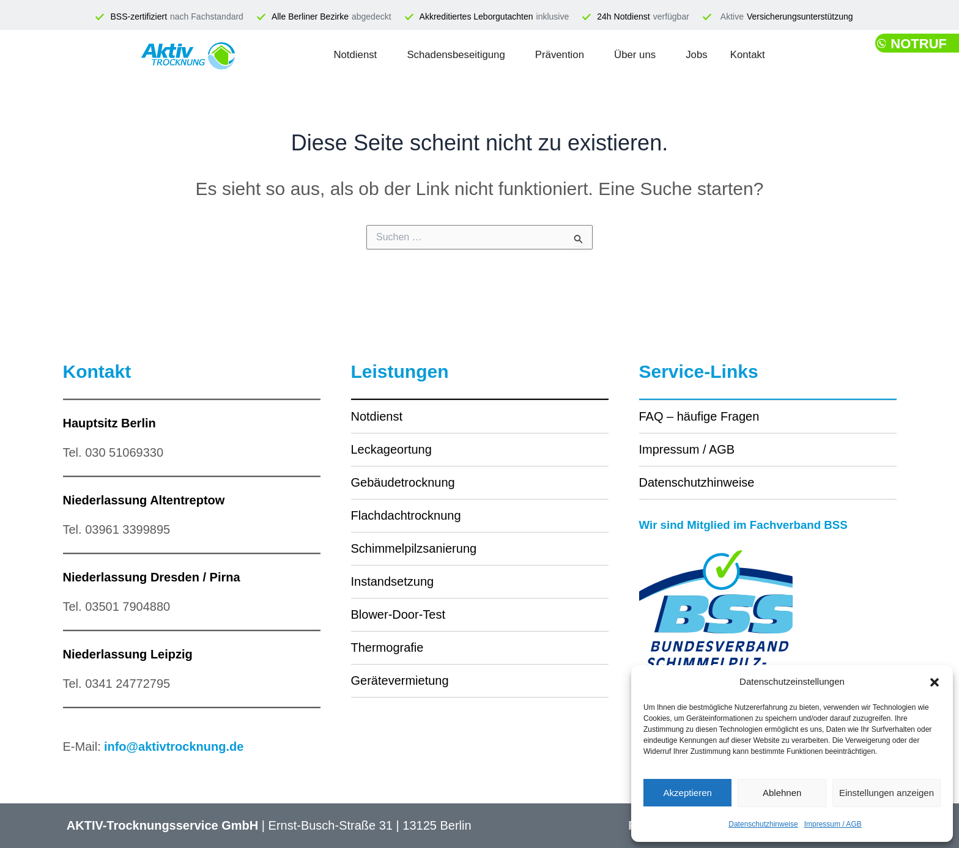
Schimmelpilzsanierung (414, 548)
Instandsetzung (392, 581)
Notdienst (312, 54)
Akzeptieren (688, 792)
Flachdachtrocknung (406, 515)
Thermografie (387, 647)
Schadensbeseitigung (434, 54)
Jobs (727, 54)
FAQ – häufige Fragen (699, 416)
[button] (934, 682)
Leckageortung (391, 449)
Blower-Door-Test (398, 614)
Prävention (559, 54)
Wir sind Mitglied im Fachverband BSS (750, 524)
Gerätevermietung (400, 680)
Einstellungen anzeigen (886, 792)
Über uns (651, 54)
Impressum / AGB (833, 824)
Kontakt (791, 54)
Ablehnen (782, 792)
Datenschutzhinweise (763, 824)
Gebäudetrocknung (403, 482)
